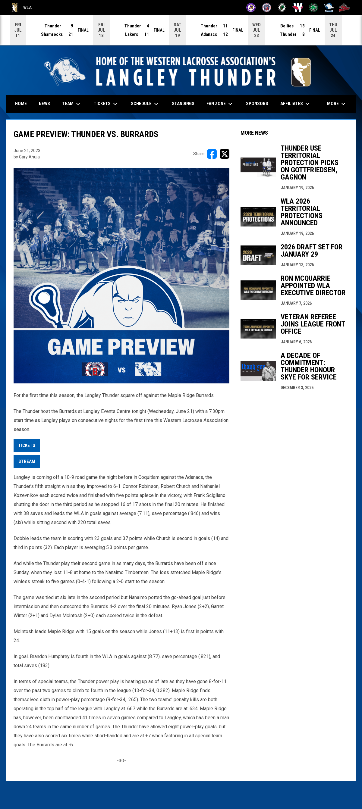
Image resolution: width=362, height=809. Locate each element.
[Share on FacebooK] (212, 153)
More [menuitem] (337, 103)
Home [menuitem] (21, 103)
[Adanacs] (251, 7)
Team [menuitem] (72, 103)
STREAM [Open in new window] (26, 461)
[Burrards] (266, 7)
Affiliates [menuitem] (295, 103)
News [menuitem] (44, 103)
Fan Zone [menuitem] (220, 103)
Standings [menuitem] (183, 103)
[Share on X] (224, 153)
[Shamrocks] (313, 7)
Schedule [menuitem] (145, 103)
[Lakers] (282, 7)
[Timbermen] (344, 7)
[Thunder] (329, 7)
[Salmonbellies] (297, 7)
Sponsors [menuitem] (257, 103)
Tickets (26, 445)
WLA (22, 7)
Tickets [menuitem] (106, 103)
